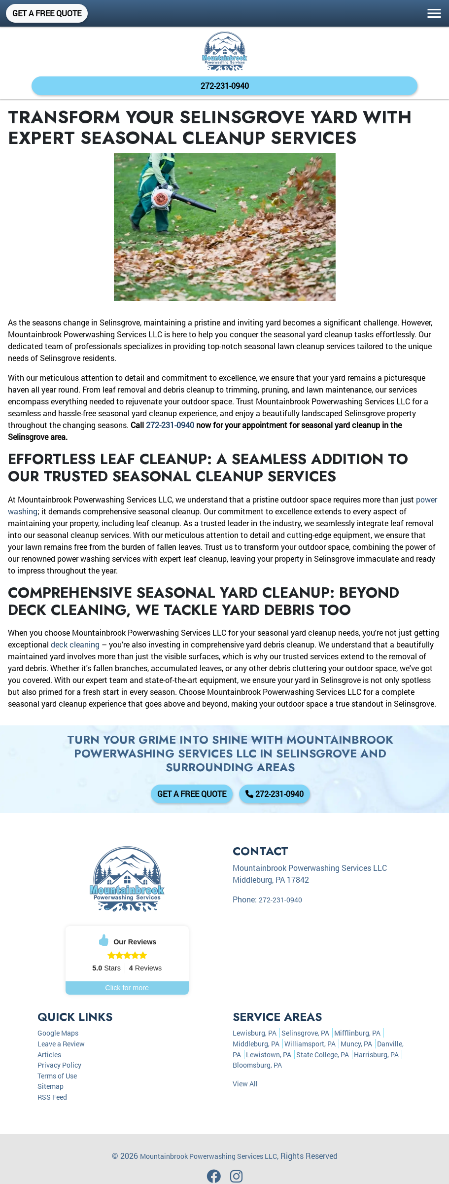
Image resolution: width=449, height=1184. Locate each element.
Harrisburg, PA (376, 1054)
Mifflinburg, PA (357, 1033)
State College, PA (322, 1054)
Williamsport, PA (310, 1043)
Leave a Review (61, 1043)
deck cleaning (75, 644)
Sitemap (50, 1086)
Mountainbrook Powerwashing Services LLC (208, 1156)
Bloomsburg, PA (257, 1065)
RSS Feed (52, 1097)
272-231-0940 (225, 85)
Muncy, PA (356, 1043)
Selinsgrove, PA (305, 1033)
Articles (49, 1054)
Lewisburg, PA (254, 1033)
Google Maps (57, 1033)
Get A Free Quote (46, 13)
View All (245, 1083)
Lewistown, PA (268, 1054)
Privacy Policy (59, 1065)
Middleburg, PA (256, 1043)
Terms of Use (57, 1075)
